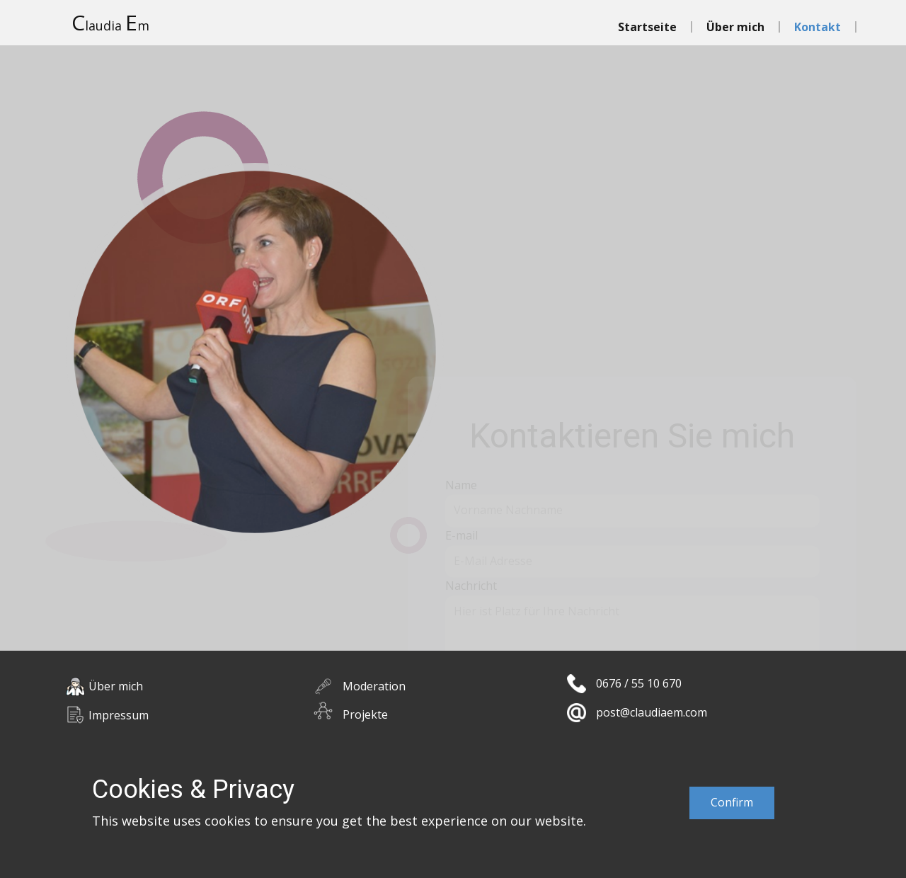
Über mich (735, 27)
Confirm (732, 802)
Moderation (374, 686)
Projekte (365, 714)
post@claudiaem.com (651, 712)
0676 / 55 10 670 (639, 683)
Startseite (647, 27)
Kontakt (817, 27)
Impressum (118, 715)
